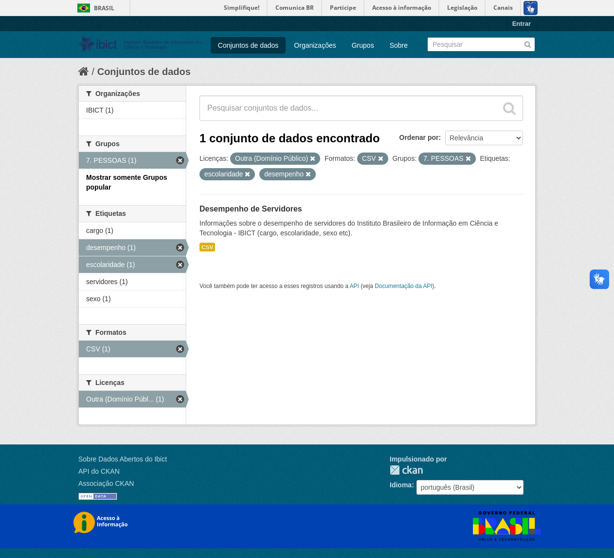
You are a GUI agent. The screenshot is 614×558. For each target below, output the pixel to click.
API (354, 286)
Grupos (363, 45)
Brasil (104, 8)
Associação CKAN (106, 483)
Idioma (401, 485)
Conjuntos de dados (248, 45)
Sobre (399, 45)
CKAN (406, 470)
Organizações (315, 45)
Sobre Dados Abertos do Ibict (122, 459)
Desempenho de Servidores (250, 209)
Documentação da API (403, 286)
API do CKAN (99, 471)
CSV (207, 247)
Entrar (521, 23)
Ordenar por (419, 137)
